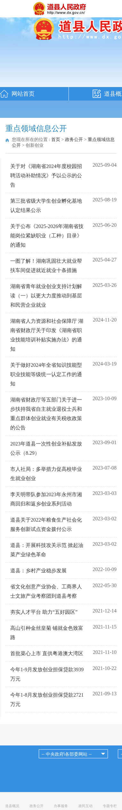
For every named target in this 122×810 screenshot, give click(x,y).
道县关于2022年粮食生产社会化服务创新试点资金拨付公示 (46, 524)
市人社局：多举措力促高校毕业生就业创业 (46, 473)
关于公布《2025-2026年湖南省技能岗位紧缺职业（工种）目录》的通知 (47, 236)
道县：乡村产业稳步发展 (38, 570)
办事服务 (61, 806)
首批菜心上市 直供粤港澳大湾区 (46, 653)
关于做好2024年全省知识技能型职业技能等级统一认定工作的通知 (46, 374)
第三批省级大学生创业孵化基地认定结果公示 (46, 205)
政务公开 (74, 139)
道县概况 (12, 806)
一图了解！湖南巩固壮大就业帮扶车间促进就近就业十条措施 (46, 265)
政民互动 (85, 806)
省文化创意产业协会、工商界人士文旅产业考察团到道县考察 (46, 591)
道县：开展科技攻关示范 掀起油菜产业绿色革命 (46, 549)
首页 (55, 139)
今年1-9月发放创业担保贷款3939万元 (47, 674)
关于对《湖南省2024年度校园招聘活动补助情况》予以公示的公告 (46, 175)
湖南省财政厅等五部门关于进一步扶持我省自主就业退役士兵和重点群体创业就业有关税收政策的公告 (46, 413)
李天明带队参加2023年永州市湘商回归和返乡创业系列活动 (46, 499)
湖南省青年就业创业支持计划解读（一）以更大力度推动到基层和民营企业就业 (46, 296)
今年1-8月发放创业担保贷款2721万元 (47, 699)
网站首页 (23, 94)
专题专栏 (110, 806)
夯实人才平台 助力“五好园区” (43, 612)
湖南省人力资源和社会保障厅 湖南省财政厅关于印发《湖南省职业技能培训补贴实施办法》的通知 (46, 335)
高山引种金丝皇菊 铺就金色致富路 (46, 632)
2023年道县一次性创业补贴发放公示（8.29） (46, 448)
